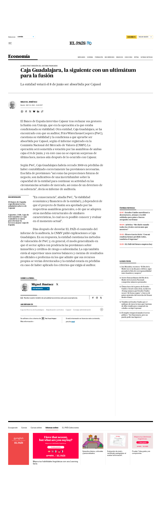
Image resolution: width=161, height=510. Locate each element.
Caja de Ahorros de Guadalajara (32, 310)
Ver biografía (41, 288)
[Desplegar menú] (10, 43)
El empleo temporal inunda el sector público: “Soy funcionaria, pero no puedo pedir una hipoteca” (136, 315)
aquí (73, 321)
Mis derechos (109, 57)
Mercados (81, 57)
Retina (136, 57)
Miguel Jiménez (28, 102)
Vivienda (90, 57)
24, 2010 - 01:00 (34, 105)
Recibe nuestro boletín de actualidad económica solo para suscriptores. (51, 298)
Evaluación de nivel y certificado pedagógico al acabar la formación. (116, 453)
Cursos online (36, 428)
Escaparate (13, 428)
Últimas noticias (127, 208)
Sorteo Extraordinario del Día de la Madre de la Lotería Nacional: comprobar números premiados (135, 280)
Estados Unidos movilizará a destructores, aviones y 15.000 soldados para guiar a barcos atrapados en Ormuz (135, 216)
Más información (27, 321)
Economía (19, 56)
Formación (99, 57)
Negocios (119, 57)
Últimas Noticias (147, 57)
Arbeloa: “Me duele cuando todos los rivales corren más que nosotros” (134, 227)
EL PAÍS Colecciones (70, 428)
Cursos (24, 428)
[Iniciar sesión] (145, 37)
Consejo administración (82, 310)
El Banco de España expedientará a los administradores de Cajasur (17, 205)
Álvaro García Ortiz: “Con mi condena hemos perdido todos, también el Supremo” (135, 236)
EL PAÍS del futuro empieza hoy (138, 244)
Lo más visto (125, 261)
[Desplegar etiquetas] (101, 309)
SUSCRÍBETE (131, 37)
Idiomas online (52, 428)
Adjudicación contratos (55, 310)
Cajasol (68, 310)
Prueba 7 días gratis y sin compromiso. (141, 452)
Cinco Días (128, 57)
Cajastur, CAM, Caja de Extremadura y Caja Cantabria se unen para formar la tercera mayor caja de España (18, 220)
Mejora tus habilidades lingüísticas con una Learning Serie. (55, 462)
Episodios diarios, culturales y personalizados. (93, 452)
